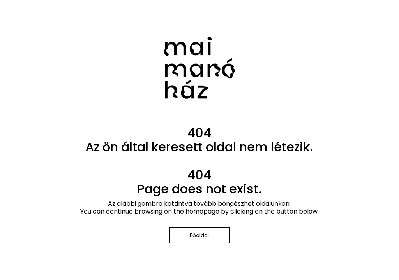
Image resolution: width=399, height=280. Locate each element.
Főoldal (199, 235)
